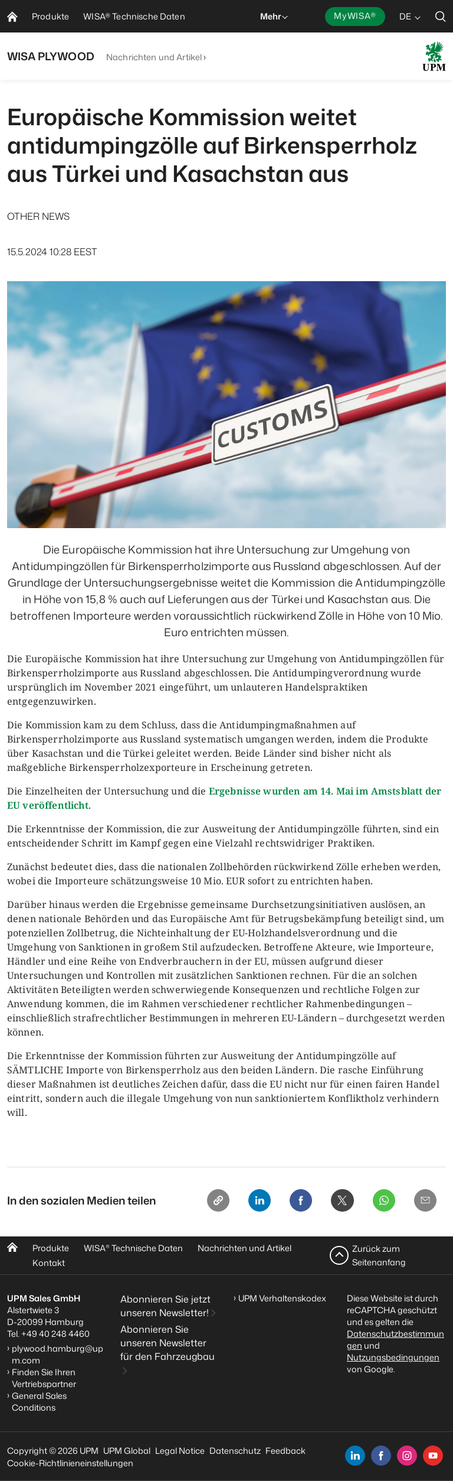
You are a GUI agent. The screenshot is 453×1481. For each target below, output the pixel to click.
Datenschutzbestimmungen (395, 1339)
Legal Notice (180, 1450)
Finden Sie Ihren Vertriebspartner (44, 1378)
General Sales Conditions (39, 1401)
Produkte (50, 1248)
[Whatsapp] (379, 1202)
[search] (440, 16)
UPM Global (126, 1450)
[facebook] (381, 1456)
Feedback (285, 1450)
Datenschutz (235, 1450)
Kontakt (48, 1263)
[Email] (423, 1202)
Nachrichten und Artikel (154, 57)
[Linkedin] (244, 1202)
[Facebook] (289, 1202)
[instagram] (407, 1456)
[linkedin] (355, 1456)
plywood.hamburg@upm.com (57, 1354)
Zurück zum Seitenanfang (379, 1255)
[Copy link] (199, 1202)
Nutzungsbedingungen (393, 1357)
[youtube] (433, 1456)
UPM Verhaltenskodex (282, 1298)
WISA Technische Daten (133, 1248)
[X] (334, 1202)
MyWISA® (355, 15)
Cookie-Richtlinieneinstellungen (70, 1463)
